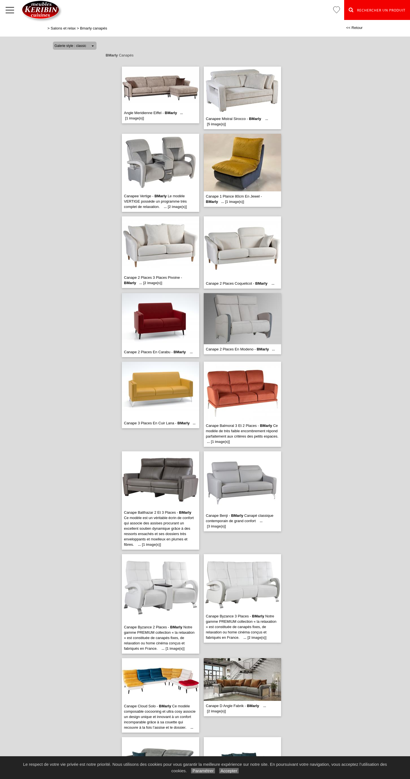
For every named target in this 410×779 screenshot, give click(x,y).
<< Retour (354, 28)
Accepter (228, 770)
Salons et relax (63, 28)
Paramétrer (203, 770)
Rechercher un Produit (377, 9)
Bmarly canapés (93, 28)
